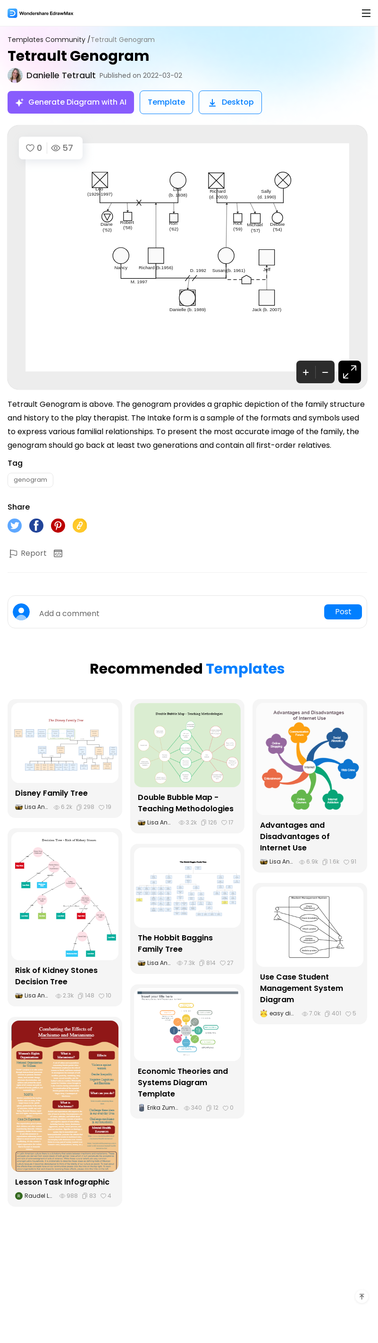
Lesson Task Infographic (62, 1182)
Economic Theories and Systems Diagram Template (183, 1082)
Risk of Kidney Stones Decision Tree (56, 976)
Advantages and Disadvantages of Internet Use (295, 836)
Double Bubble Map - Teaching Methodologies (186, 803)
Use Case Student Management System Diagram (301, 988)
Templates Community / (49, 40)
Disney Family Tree (51, 793)
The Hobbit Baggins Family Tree (175, 943)
